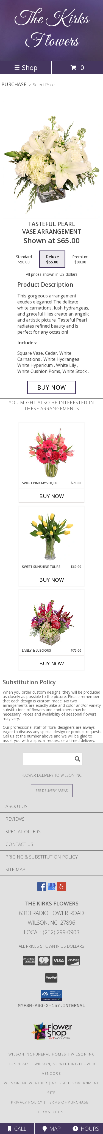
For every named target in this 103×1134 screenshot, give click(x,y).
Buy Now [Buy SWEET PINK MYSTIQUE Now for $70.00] (51, 496)
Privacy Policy (27, 1102)
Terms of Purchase (68, 1102)
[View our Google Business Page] (51, 889)
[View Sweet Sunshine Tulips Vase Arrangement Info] (51, 535)
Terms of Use (51, 1111)
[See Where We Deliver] (52, 790)
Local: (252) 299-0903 (51, 932)
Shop (25, 67)
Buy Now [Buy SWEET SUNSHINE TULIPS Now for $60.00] (51, 579)
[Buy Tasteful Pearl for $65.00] (51, 387)
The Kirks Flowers (51, 30)
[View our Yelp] (61, 889)
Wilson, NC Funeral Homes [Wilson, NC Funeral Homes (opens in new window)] (37, 1054)
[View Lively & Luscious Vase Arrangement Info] (51, 619)
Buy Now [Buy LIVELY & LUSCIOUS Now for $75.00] (51, 663)
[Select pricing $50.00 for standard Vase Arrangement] (24, 259)
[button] (51, 995)
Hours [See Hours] (86, 1128)
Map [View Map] (52, 1128)
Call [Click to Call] (17, 1128)
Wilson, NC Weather (25, 1082)
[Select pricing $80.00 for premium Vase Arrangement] (80, 259)
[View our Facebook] (41, 889)
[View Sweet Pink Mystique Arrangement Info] (51, 451)
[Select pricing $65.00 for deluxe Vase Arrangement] (52, 259)
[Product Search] (52, 759)
